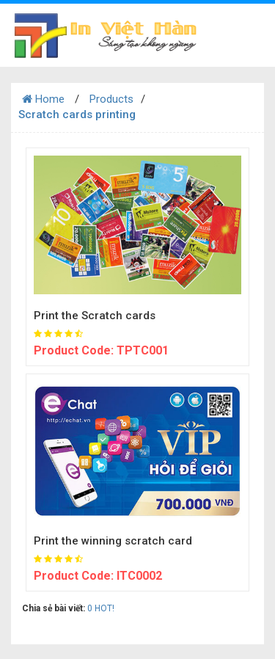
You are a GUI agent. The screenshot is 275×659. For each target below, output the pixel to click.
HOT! (104, 608)
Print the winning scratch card (113, 540)
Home (43, 99)
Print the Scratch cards (94, 315)
